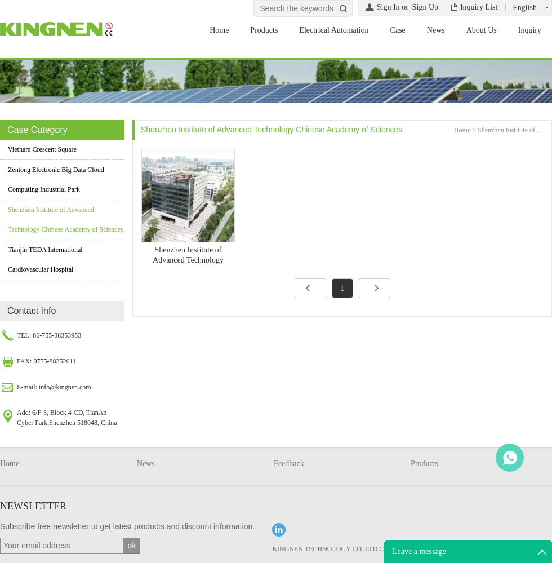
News (436, 30)
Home (219, 30)
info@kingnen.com (65, 387)
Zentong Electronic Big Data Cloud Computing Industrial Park (56, 179)
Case (398, 30)
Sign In (388, 7)
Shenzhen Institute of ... (510, 130)
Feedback (289, 463)
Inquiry (529, 30)
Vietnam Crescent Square (42, 149)
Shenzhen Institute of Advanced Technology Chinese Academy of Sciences (65, 219)
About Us (481, 30)
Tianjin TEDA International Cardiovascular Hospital (45, 259)
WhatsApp (510, 458)
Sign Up (425, 7)
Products (264, 30)
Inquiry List (479, 7)
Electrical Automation (333, 30)
